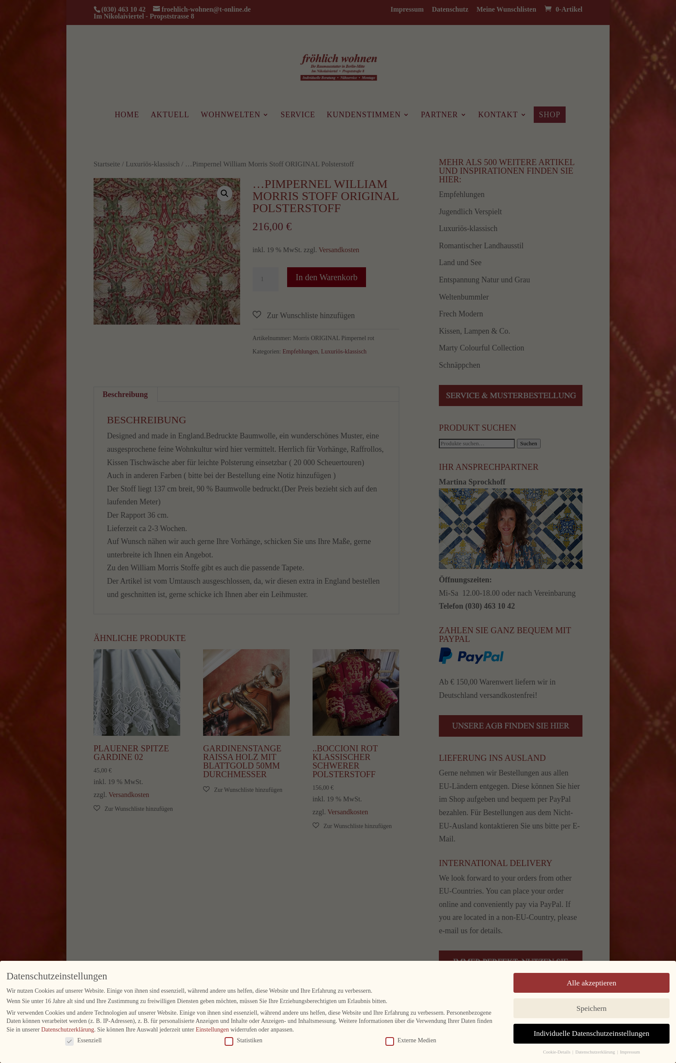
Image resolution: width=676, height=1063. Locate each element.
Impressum (630, 1052)
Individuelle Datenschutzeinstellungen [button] (592, 1033)
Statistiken (243, 1040)
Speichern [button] (591, 1008)
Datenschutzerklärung (67, 1029)
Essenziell (83, 1040)
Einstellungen (212, 1029)
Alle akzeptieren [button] (591, 982)
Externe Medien (410, 1040)
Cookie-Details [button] (557, 1052)
